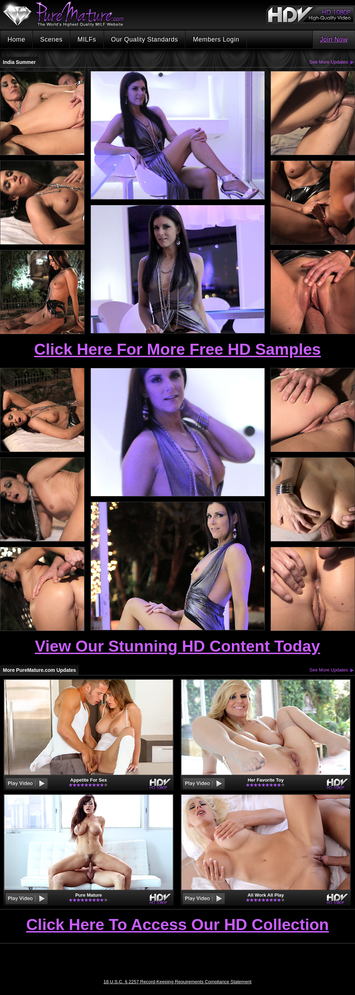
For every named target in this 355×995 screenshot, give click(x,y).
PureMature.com (66, 14)
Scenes (51, 39)
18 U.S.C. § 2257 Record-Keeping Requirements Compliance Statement (178, 981)
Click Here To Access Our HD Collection (177, 925)
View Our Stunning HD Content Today (177, 646)
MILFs (86, 39)
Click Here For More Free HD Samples (177, 349)
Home (16, 39)
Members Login (216, 39)
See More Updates (329, 62)
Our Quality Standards (144, 39)
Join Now (334, 39)
